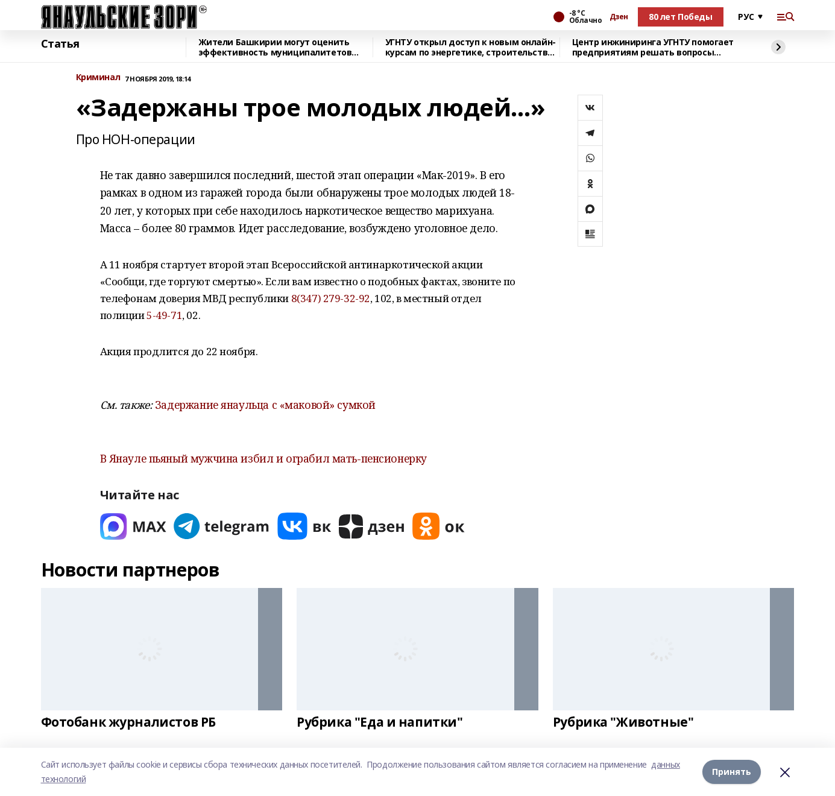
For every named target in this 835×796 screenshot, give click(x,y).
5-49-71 (164, 315)
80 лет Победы (681, 16)
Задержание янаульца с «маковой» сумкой (265, 404)
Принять (731, 771)
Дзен (619, 17)
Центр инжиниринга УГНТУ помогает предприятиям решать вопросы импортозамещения (653, 47)
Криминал (98, 77)
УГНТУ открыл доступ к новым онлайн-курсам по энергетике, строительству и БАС (470, 47)
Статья (60, 44)
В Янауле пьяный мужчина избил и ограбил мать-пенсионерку (263, 458)
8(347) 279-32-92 (330, 298)
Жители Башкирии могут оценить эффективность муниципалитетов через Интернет (275, 47)
